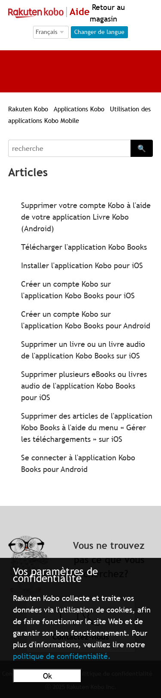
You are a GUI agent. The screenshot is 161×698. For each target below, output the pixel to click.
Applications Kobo (80, 108)
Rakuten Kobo (28, 108)
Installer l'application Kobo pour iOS (82, 265)
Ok (47, 676)
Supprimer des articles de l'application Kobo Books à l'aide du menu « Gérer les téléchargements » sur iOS (86, 427)
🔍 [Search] (141, 148)
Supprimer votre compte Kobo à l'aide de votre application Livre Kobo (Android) (86, 216)
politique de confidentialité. (62, 656)
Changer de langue (99, 32)
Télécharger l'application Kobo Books (84, 247)
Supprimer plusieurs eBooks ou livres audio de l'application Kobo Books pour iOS (84, 385)
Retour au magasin (107, 13)
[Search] (69, 148)
